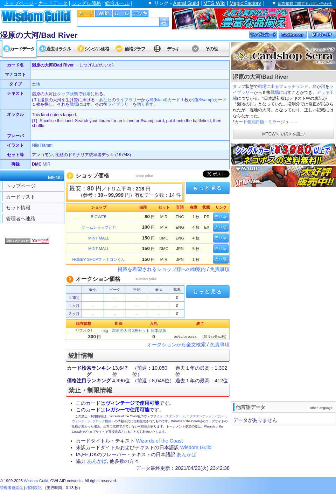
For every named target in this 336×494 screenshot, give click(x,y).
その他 (211, 48)
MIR (46, 164)
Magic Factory (245, 3)
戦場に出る (268, 86)
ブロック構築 (101, 421)
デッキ (140, 13)
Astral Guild (186, 3)
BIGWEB (99, 217)
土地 (36, 84)
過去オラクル (58, 48)
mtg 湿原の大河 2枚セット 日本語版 (134, 330)
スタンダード (175, 416)
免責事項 (220, 269)
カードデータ (53, 3)
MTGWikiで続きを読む (283, 134)
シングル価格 (86, 3)
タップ (239, 86)
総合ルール (117, 3)
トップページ (19, 3)
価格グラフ (135, 48)
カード (85, 13)
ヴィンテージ (81, 421)
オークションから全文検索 (176, 344)
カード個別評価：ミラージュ (261, 121)
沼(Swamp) (203, 99)
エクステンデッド (199, 416)
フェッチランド (293, 86)
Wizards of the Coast (159, 441)
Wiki (103, 13)
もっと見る (207, 188)
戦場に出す (281, 92)
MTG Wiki (214, 3)
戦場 (86, 93)
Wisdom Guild (196, 447)
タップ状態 (67, 93)
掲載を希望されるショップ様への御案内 (162, 269)
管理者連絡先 (11, 488)
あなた (105, 99)
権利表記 (34, 488)
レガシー (220, 416)
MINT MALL (98, 238)
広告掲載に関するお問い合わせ (305, 3)
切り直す (145, 104)
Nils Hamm (42, 145)
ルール (121, 13)
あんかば (186, 454)
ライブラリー (128, 99)
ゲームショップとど (99, 227)
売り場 (221, 217)
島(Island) (158, 99)
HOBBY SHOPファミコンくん (98, 259)
